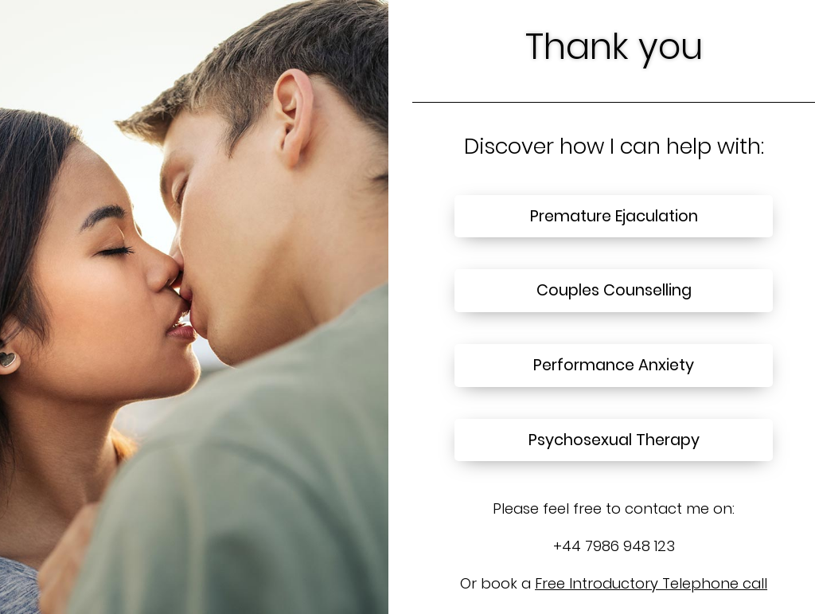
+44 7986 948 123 (614, 546)
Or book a (613, 583)
